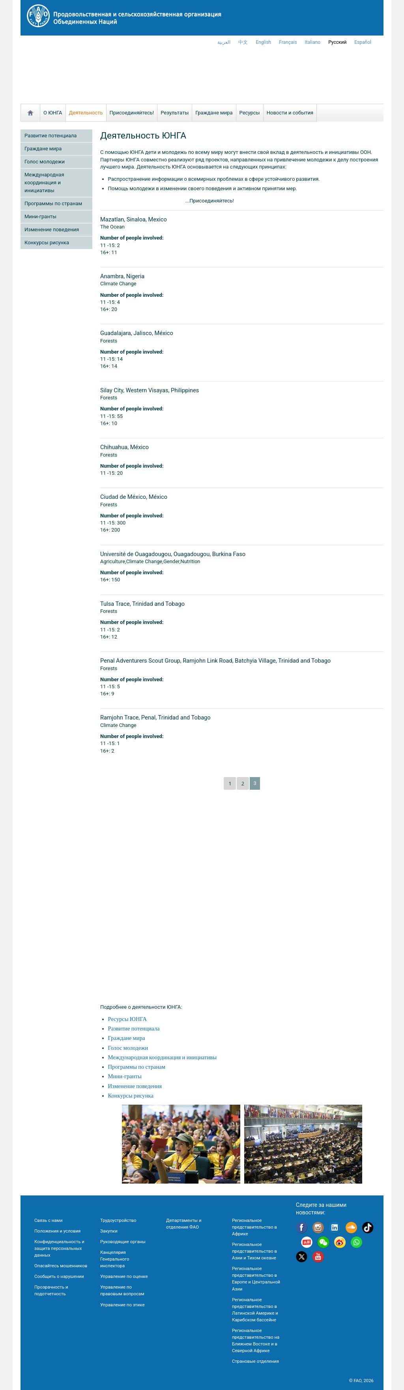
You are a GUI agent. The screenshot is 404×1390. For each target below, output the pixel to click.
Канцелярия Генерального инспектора (114, 1259)
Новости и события (290, 113)
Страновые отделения (255, 1361)
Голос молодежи (44, 162)
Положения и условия (57, 1231)
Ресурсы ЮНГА (127, 1019)
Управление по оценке (124, 1276)
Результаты (175, 113)
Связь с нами (48, 1220)
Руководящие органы (123, 1241)
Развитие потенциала (50, 136)
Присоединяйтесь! (132, 113)
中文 (243, 42)
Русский (337, 42)
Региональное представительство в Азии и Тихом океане (254, 1251)
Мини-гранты (40, 216)
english (263, 42)
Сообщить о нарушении (59, 1276)
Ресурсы (249, 113)
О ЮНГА (52, 113)
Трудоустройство (118, 1220)
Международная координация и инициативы (44, 182)
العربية (223, 42)
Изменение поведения (51, 229)
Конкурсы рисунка (46, 242)
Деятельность (86, 113)
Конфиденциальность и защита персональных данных (59, 1248)
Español (362, 42)
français (288, 42)
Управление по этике (122, 1305)
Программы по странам (53, 203)
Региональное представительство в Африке (254, 1227)
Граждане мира (213, 113)
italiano (313, 42)
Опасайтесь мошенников (60, 1265)
